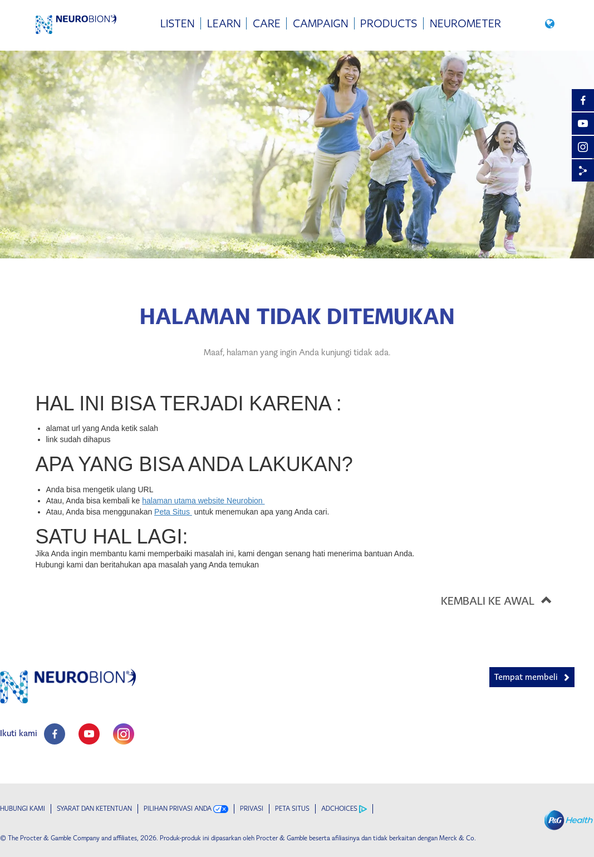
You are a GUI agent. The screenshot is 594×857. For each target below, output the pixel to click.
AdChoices (344, 809)
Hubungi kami (22, 808)
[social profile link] (54, 734)
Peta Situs (173, 511)
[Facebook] (583, 100)
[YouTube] (583, 123)
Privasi (251, 808)
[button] (551, 23)
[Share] (583, 170)
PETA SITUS (292, 808)
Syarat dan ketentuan (94, 808)
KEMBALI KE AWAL (500, 599)
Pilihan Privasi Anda (186, 809)
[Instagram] (583, 147)
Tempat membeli (526, 677)
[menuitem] (177, 23)
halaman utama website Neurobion (203, 500)
